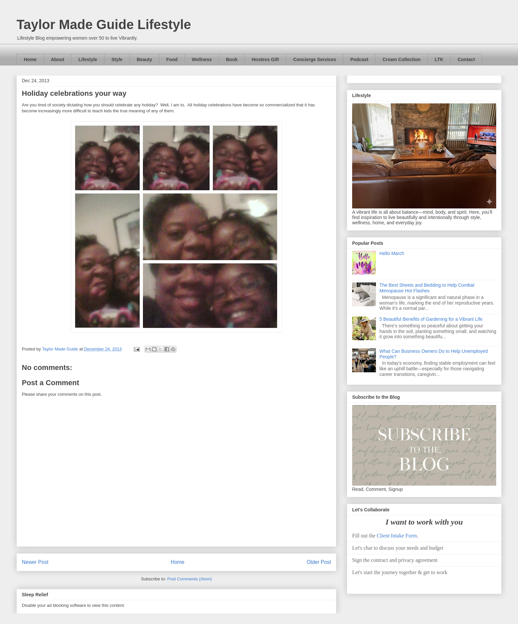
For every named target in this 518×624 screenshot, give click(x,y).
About (57, 59)
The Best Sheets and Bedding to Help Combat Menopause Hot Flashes (427, 287)
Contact (466, 59)
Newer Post (35, 562)
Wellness (202, 59)
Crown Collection (402, 59)
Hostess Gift (265, 59)
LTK (439, 59)
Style (116, 59)
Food (171, 59)
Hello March (392, 253)
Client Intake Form (397, 535)
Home (30, 59)
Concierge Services (314, 59)
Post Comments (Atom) (189, 578)
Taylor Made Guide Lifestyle (104, 24)
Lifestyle (87, 59)
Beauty (144, 59)
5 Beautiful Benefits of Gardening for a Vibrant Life (431, 319)
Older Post (319, 562)
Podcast (359, 59)
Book (232, 59)
